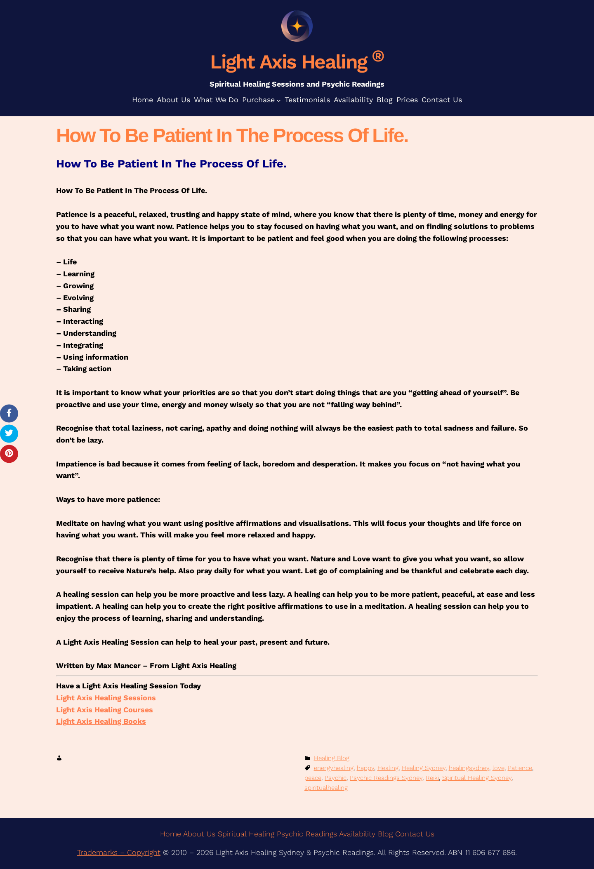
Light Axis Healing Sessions (106, 697)
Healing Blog (331, 758)
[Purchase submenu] (278, 100)
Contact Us (414, 833)
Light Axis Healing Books (101, 721)
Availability (357, 833)
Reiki (432, 778)
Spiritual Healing (246, 833)
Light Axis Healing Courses (104, 709)
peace (312, 778)
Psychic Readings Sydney (386, 778)
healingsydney (469, 768)
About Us (199, 833)
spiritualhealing (326, 787)
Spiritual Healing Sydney (477, 778)
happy (365, 768)
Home (170, 833)
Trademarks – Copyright (118, 852)
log (387, 833)
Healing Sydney (424, 768)
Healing (387, 768)
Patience (520, 768)
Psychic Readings (307, 833)
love (498, 768)
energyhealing (334, 768)
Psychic (335, 778)
